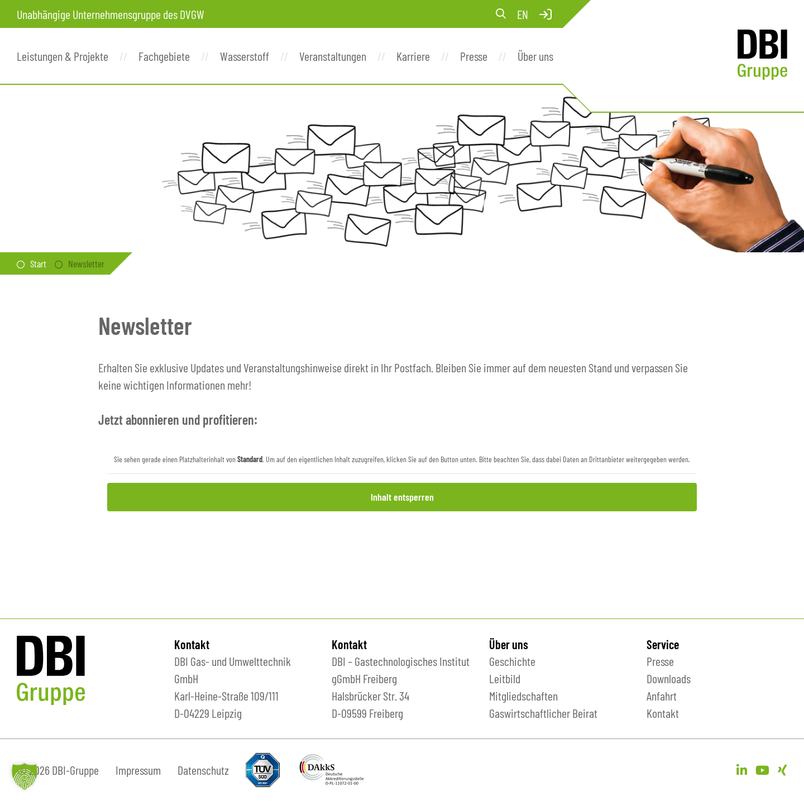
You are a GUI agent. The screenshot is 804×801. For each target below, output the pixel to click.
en (522, 14)
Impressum (138, 769)
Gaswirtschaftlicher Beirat (543, 713)
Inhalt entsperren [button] (402, 497)
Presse (660, 661)
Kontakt (663, 713)
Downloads (669, 678)
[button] (24, 776)
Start (38, 263)
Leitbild (504, 678)
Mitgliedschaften (523, 695)
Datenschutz (203, 769)
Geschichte (512, 661)
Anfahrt (662, 695)
